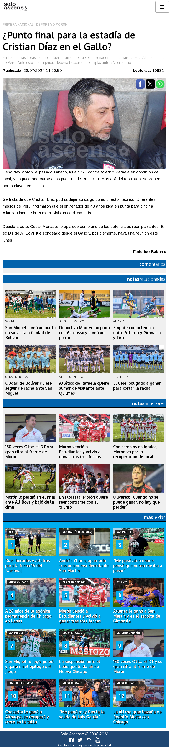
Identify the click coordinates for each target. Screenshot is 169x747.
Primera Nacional (18, 24)
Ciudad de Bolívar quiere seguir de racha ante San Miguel (28, 388)
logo (15, 6)
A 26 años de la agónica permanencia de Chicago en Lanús (28, 615)
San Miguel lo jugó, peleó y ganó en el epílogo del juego (29, 666)
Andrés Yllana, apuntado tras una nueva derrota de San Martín (84, 565)
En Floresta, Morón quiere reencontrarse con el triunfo (83, 502)
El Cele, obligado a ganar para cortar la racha (137, 386)
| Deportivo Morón (50, 24)
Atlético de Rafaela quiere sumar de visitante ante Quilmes (84, 388)
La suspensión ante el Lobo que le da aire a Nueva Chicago (79, 666)
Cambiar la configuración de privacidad (84, 745)
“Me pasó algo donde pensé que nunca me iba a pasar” (137, 565)
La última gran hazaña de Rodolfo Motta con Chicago (137, 716)
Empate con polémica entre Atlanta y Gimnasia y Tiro (137, 332)
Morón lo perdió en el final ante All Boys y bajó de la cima (30, 502)
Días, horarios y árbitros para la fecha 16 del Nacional (27, 565)
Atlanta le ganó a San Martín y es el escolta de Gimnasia (136, 615)
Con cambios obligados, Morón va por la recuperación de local (135, 451)
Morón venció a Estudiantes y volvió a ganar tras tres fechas (80, 451)
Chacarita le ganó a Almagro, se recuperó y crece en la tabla (27, 716)
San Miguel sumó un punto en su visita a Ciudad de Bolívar (30, 332)
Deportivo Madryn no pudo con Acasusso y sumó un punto (84, 332)
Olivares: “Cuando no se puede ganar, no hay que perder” (136, 502)
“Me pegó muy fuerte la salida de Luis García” (82, 714)
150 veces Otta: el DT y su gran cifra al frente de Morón (29, 451)
